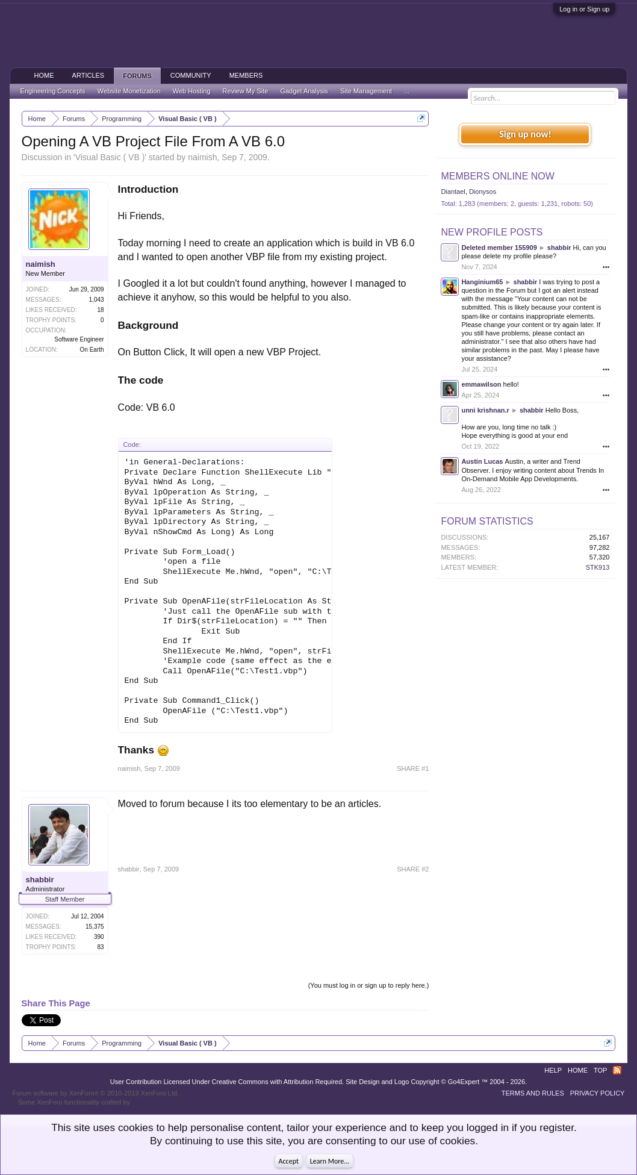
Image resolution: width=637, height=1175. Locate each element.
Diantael (453, 191)
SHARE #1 (413, 768)
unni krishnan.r (485, 410)
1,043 (96, 299)
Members (246, 75)
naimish (202, 157)
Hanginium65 (482, 281)
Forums (137, 75)
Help (553, 1070)
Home (44, 75)
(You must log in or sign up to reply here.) (368, 985)
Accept (289, 1161)
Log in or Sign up (584, 9)
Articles (88, 75)
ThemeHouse (152, 1102)
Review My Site (246, 91)
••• (606, 266)
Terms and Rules (533, 1093)
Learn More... (330, 1161)
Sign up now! (525, 134)
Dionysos (482, 191)
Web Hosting (192, 91)
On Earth (92, 349)
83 (100, 947)
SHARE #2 (413, 869)
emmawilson (481, 384)
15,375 (94, 926)
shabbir (40, 879)
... (406, 91)
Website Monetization (129, 91)
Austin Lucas (482, 461)
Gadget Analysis (304, 91)
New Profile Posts (491, 232)
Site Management (366, 91)
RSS (617, 1070)
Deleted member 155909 (498, 247)
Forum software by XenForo (96, 1093)
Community (190, 75)
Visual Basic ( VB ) (110, 157)
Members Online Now (497, 176)
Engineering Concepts (52, 91)
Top (600, 1070)
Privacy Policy (597, 1093)
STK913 (598, 567)
